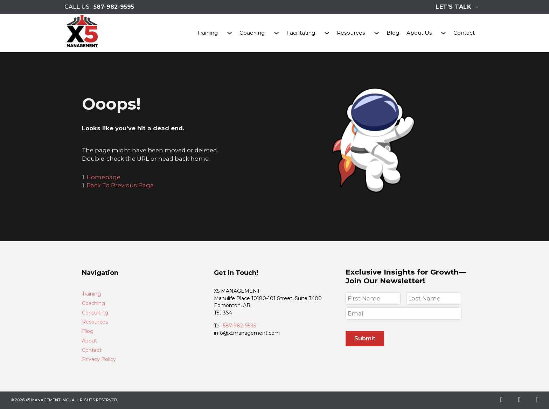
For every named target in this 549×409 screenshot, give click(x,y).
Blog (393, 32)
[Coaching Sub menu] (276, 33)
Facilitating (300, 32)
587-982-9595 (113, 7)
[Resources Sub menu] (376, 33)
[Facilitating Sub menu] (326, 33)
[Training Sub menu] (229, 33)
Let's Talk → (457, 7)
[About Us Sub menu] (443, 33)
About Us (419, 32)
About (89, 341)
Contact (464, 32)
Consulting (95, 313)
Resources (351, 32)
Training (207, 32)
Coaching (252, 32)
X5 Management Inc (47, 399)
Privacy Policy (99, 359)
